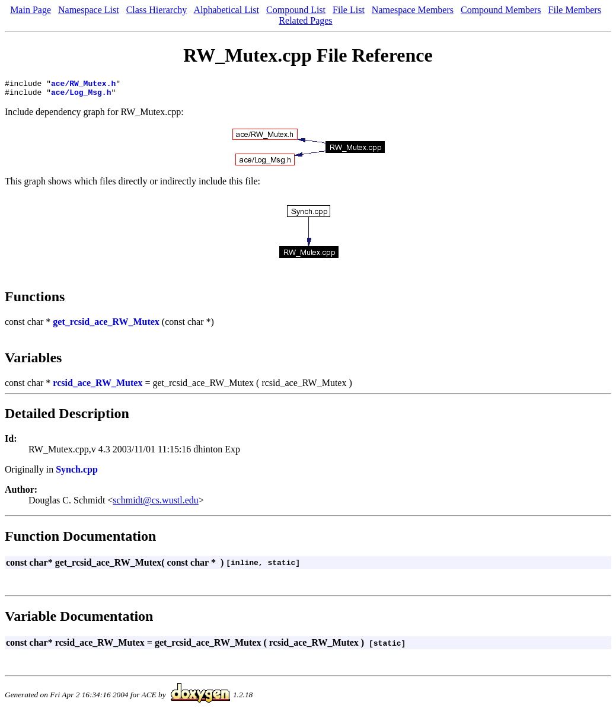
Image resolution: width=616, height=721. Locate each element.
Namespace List (88, 10)
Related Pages (305, 20)
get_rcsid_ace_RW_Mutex (106, 325)
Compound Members (501, 10)
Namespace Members (413, 10)
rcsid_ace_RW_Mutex (97, 386)
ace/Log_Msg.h (81, 95)
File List (349, 10)
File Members (574, 10)
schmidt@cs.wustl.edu (156, 504)
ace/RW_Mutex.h (83, 84)
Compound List (295, 10)
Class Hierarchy (156, 10)
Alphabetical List (226, 10)
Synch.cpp (77, 473)
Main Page (30, 10)
